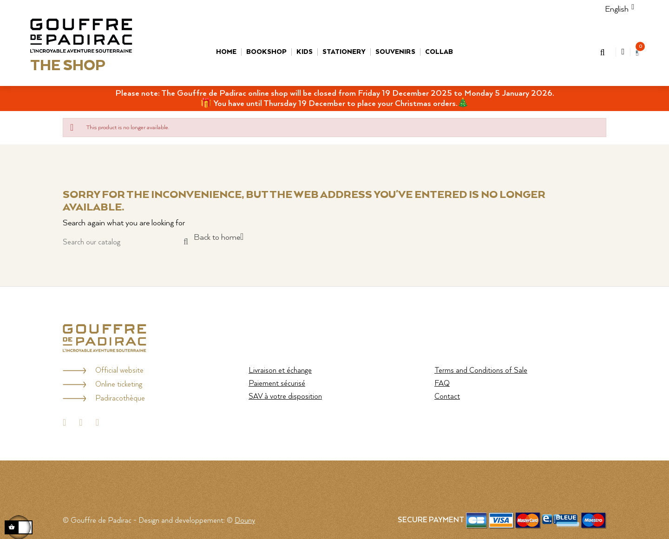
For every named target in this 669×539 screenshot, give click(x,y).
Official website (119, 370)
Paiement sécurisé (277, 383)
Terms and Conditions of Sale (480, 370)
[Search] (125, 242)
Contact (447, 396)
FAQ (442, 383)
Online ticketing (118, 384)
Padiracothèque (120, 398)
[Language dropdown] (616, 9)
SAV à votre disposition (285, 396)
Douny (245, 520)
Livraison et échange (280, 370)
